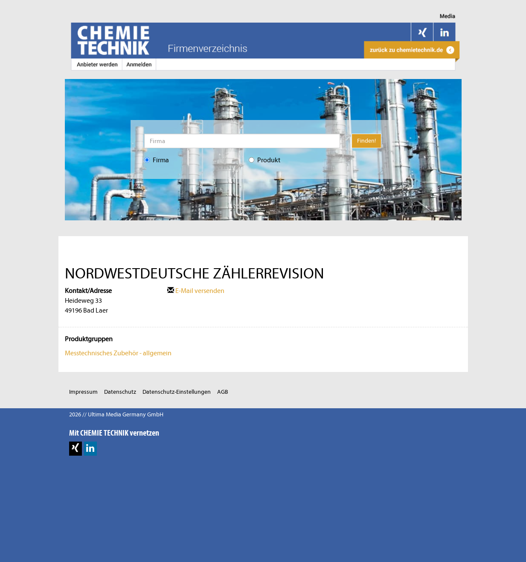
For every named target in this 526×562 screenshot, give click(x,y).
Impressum (83, 391)
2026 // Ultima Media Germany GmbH (116, 414)
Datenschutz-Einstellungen (176, 391)
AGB (222, 391)
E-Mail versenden (195, 291)
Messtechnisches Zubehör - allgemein (118, 353)
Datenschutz (120, 391)
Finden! (366, 140)
